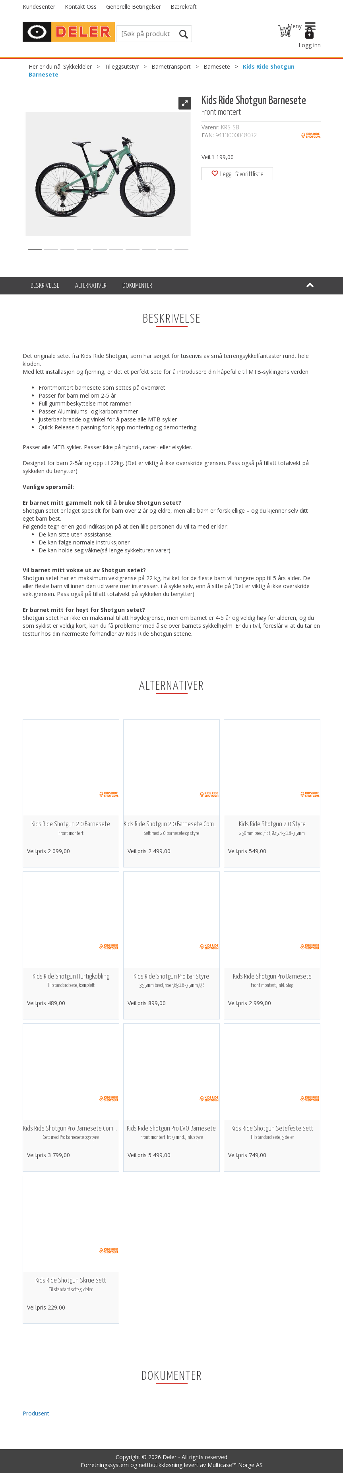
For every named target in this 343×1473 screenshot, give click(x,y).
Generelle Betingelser (133, 6)
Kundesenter (39, 6)
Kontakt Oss (81, 6)
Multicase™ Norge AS (235, 1465)
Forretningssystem (105, 1465)
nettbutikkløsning (160, 1465)
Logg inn (309, 45)
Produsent (36, 1413)
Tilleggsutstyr (122, 66)
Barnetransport (171, 66)
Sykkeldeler (77, 66)
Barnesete (216, 66)
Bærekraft (184, 6)
